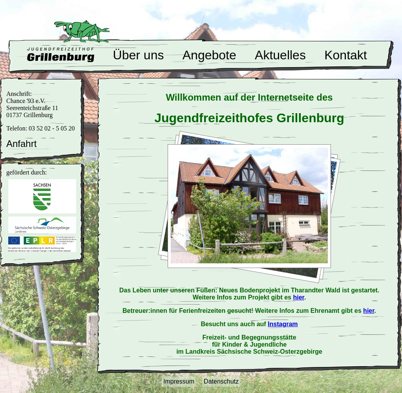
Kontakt (345, 55)
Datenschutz (221, 381)
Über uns (138, 55)
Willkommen (60, 55)
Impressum (178, 381)
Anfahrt (21, 143)
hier (298, 297)
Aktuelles (280, 55)
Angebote (209, 55)
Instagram (283, 324)
